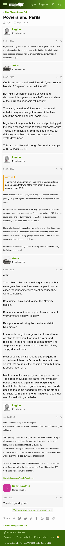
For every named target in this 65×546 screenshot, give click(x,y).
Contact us (9, 537)
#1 (61, 41)
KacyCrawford (21, 486)
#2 (61, 77)
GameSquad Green (14, 532)
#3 (61, 169)
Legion (9, 22)
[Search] (59, 4)
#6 (61, 498)
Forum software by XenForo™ (27, 543)
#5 (61, 417)
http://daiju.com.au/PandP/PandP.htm (18, 478)
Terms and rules (24, 537)
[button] (5, 4)
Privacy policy (41, 537)
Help (52, 537)
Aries (15, 65)
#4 (61, 269)
